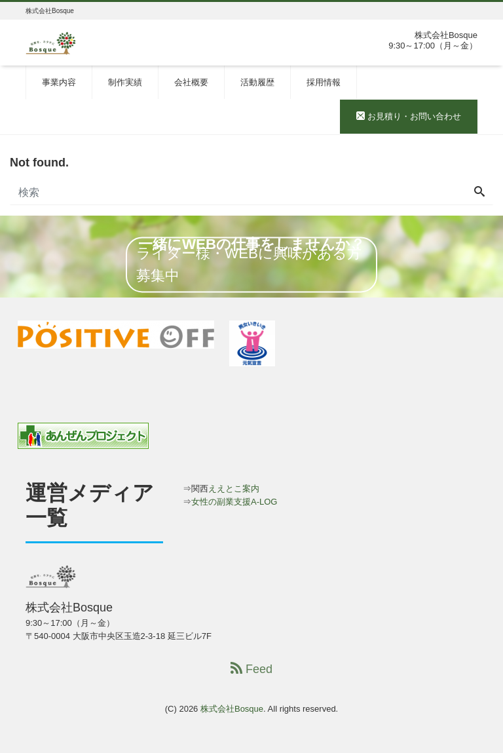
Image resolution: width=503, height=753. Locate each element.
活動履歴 (257, 82)
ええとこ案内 (233, 488)
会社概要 (191, 82)
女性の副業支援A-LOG (234, 502)
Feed (251, 669)
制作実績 (125, 82)
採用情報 (324, 82)
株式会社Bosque (231, 709)
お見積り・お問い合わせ (408, 116)
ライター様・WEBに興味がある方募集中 (249, 264)
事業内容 (59, 82)
